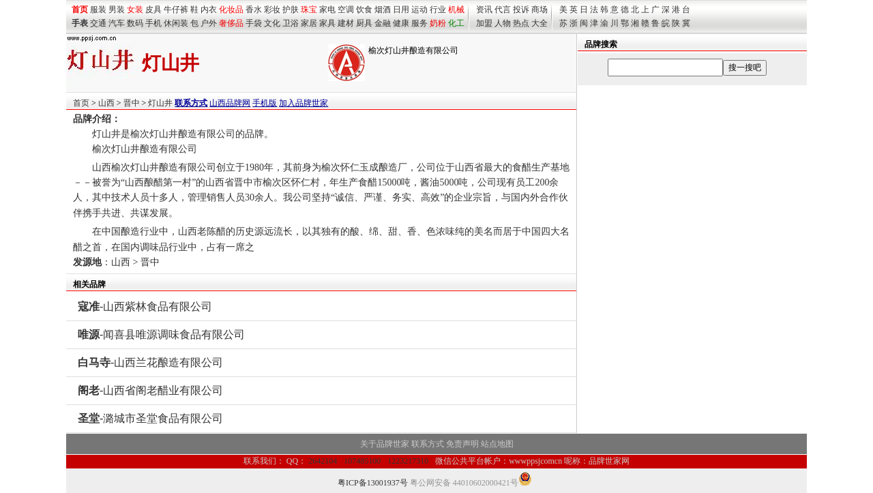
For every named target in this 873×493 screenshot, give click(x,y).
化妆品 (231, 9)
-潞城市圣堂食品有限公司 (150, 418)
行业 (438, 9)
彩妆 (272, 9)
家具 (327, 23)
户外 (209, 23)
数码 (135, 23)
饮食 (364, 9)
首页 (81, 103)
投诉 (521, 9)
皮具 (153, 9)
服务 (419, 23)
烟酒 (382, 9)
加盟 (484, 23)
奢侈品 (231, 23)
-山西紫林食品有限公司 (145, 306)
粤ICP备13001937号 (373, 483)
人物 (502, 23)
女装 (135, 9)
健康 (401, 23)
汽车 (116, 23)
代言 (502, 9)
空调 (346, 9)
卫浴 (290, 23)
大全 (539, 23)
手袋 (254, 23)
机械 (456, 9)
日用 (401, 9)
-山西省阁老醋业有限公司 (150, 390)
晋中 (131, 103)
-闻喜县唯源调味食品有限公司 (161, 334)
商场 (539, 9)
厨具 (364, 23)
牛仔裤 (176, 9)
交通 (98, 23)
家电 (327, 9)
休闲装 (176, 23)
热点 (521, 23)
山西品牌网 (229, 103)
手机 (153, 23)
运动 (419, 9)
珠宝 (309, 9)
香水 (254, 9)
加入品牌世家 (303, 103)
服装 (98, 9)
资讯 (484, 9)
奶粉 (438, 23)
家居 (309, 23)
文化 (272, 23)
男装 (116, 9)
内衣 (209, 9)
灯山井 (160, 103)
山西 (106, 103)
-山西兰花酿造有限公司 (150, 362)
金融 (382, 23)
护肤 (290, 9)
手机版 (264, 103)
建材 (346, 23)
